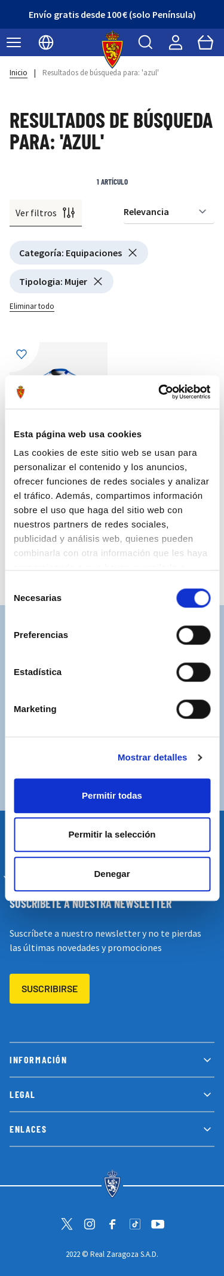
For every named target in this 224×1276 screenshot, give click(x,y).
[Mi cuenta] (176, 42)
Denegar (112, 874)
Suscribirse (50, 988)
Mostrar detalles (153, 757)
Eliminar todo (32, 306)
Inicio (18, 73)
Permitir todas (112, 795)
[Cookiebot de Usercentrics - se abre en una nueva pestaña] (159, 392)
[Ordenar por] (169, 212)
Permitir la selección (112, 834)
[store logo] (112, 49)
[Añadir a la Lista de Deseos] (24, 357)
